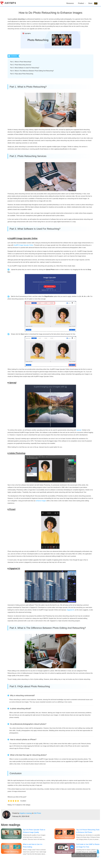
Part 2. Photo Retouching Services (20, 64)
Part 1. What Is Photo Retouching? (20, 61)
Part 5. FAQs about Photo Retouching (21, 73)
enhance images (41, 500)
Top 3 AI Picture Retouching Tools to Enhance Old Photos (87, 831)
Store (90, 3)
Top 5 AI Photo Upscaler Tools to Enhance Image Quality (34, 831)
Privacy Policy (88, 855)
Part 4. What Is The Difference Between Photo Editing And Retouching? (32, 70)
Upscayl (78, 430)
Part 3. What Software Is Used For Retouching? (24, 67)
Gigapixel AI (70, 610)
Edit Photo (37, 813)
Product (81, 3)
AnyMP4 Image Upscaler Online (23, 245)
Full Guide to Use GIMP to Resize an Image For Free (87, 845)
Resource (70, 3)
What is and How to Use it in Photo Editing (32, 845)
